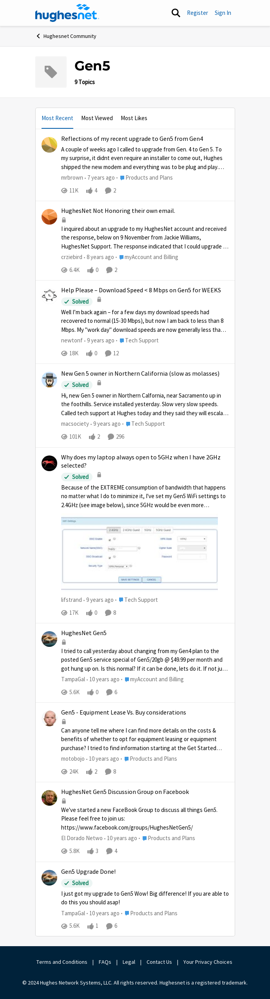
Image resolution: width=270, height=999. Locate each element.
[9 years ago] (99, 340)
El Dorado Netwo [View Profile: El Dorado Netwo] (82, 838)
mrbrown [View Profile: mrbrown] (72, 177)
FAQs (105, 961)
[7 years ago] (100, 177)
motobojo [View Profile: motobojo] (73, 758)
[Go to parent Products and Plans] (144, 177)
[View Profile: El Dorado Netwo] (49, 798)
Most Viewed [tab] (97, 118)
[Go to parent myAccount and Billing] (147, 257)
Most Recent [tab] (57, 118)
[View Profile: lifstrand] (49, 463)
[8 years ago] (99, 257)
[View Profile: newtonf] (49, 296)
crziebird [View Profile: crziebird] (71, 257)
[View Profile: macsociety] (49, 379)
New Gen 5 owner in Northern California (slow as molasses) (140, 374)
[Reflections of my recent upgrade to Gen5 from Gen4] (145, 158)
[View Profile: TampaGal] (49, 639)
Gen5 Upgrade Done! (88, 872)
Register (197, 12)
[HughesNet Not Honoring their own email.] (145, 238)
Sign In (223, 12)
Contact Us (159, 961)
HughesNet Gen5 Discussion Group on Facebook (125, 792)
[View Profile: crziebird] (49, 217)
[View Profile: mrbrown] (49, 145)
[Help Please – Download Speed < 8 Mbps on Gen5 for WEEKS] (145, 321)
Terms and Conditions (61, 961)
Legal (129, 961)
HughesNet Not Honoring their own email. (118, 211)
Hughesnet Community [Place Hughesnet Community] (65, 36)
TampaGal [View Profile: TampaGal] (73, 679)
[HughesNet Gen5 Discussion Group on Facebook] (145, 819)
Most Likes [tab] (134, 118)
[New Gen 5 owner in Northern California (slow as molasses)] (145, 404)
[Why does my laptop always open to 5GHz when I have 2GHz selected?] (145, 538)
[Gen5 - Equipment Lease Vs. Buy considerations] (145, 739)
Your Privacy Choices (208, 961)
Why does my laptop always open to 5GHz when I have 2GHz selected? (141, 462)
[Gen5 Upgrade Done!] (145, 898)
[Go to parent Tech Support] (137, 340)
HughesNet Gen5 (84, 633)
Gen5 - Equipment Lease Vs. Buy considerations (123, 712)
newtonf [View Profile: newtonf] (72, 340)
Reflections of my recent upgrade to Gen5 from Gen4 (132, 139)
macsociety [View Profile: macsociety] (75, 424)
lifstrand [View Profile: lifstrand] (71, 599)
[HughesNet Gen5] (145, 660)
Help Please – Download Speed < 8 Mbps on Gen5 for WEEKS (141, 290)
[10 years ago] (103, 679)
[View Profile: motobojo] (49, 718)
